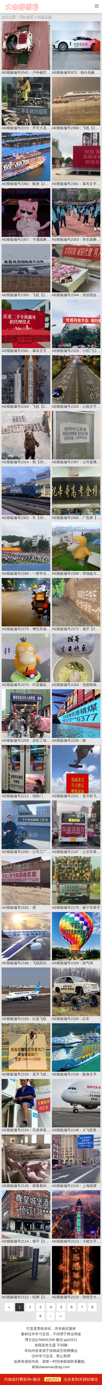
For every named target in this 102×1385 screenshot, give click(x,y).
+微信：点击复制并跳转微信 (64, 1379)
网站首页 (26, 17)
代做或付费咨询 (51, 1379)
